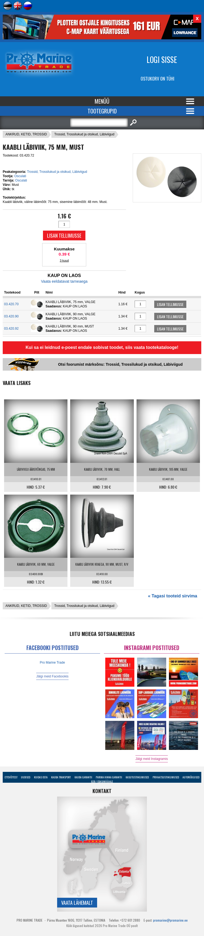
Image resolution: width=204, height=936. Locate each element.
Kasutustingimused (137, 777)
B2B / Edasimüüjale (102, 781)
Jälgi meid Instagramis (151, 759)
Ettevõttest (11, 777)
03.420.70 (11, 304)
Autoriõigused (191, 777)
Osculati (20, 176)
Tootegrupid (102, 111)
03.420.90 (11, 316)
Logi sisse (162, 59)
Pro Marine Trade (52, 662)
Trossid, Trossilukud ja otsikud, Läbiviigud (84, 134)
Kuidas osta (41, 777)
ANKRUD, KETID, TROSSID (26, 134)
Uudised (25, 777)
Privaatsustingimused (166, 777)
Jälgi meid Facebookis (52, 676)
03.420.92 (11, 328)
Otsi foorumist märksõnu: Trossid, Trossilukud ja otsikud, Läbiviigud (120, 364)
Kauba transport (61, 777)
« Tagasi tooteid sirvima (172, 596)
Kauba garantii (83, 777)
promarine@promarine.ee (170, 920)
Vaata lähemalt (77, 902)
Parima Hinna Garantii (109, 777)
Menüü (102, 101)
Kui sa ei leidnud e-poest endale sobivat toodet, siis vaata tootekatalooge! (102, 347)
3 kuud (64, 260)
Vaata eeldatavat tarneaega (64, 281)
